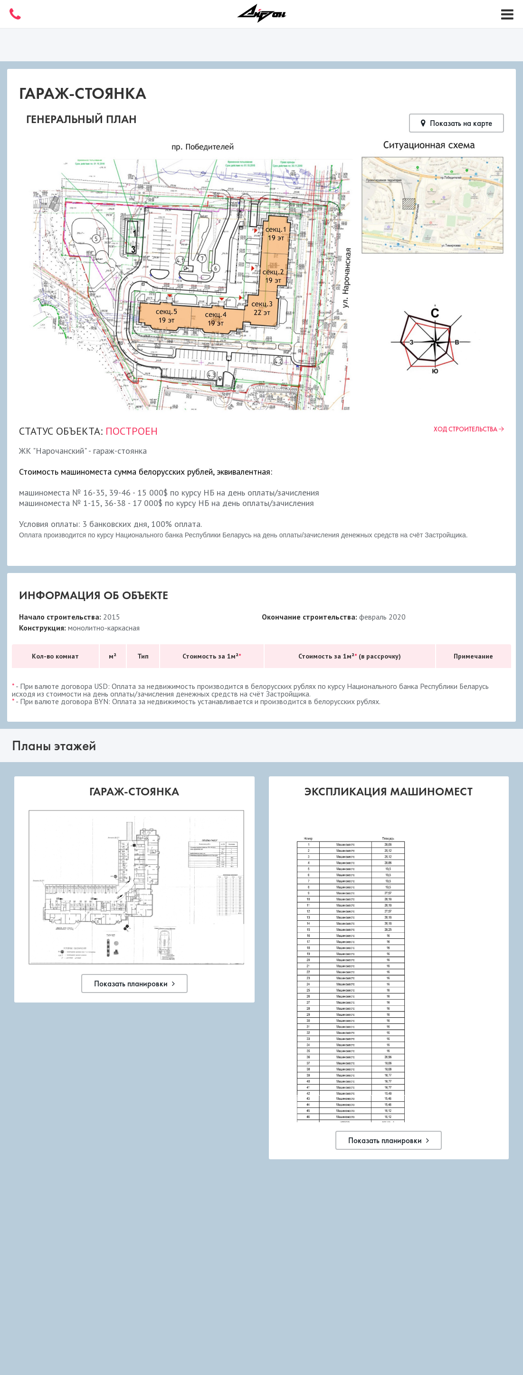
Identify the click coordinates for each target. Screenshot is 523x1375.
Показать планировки (134, 983)
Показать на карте (456, 123)
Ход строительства (469, 429)
